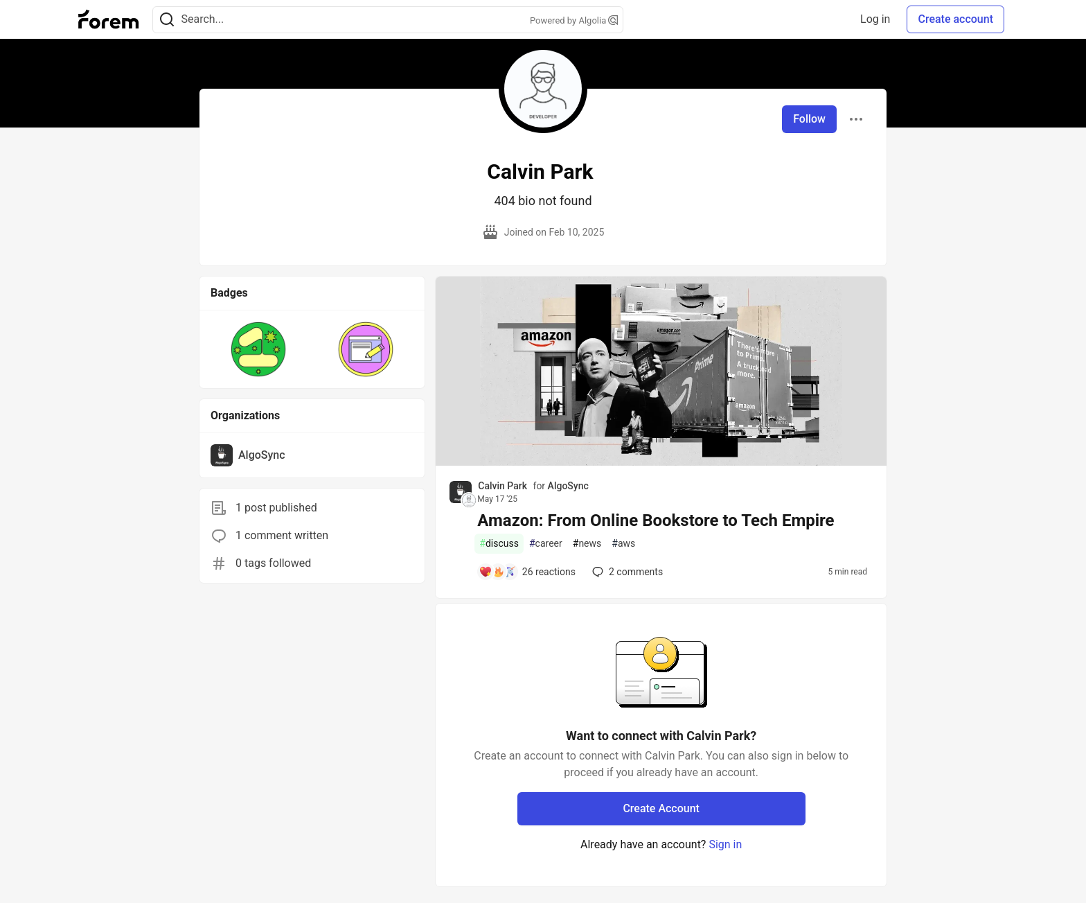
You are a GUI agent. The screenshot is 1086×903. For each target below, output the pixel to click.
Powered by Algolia (574, 20)
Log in (875, 19)
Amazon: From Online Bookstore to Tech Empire (655, 520)
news (587, 543)
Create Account (661, 808)
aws (623, 543)
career (545, 543)
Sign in (725, 844)
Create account (955, 19)
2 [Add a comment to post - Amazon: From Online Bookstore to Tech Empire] (626, 571)
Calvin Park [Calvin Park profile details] (502, 485)
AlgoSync (568, 485)
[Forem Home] (108, 19)
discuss (499, 543)
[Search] (167, 20)
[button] (259, 349)
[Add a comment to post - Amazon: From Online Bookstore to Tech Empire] (527, 571)
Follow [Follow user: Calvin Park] (809, 118)
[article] (661, 461)
